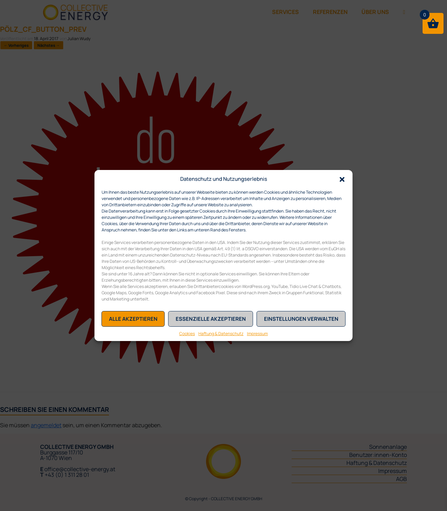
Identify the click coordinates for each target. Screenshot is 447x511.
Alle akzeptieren (133, 319)
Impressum (257, 333)
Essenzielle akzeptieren (211, 319)
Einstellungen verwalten (301, 319)
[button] (342, 178)
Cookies (187, 333)
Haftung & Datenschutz (220, 333)
